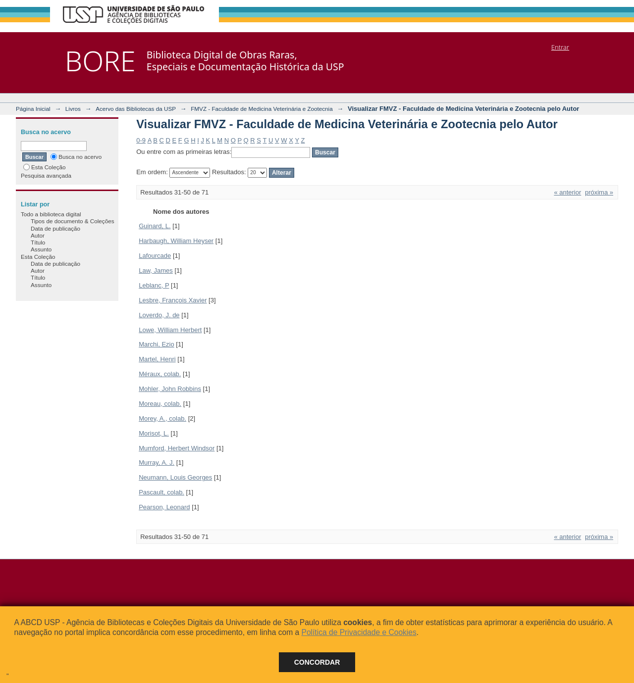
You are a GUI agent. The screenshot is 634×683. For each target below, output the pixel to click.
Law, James (156, 270)
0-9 (141, 140)
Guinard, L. (154, 226)
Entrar (560, 47)
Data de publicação (55, 228)
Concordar (317, 662)
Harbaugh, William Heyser (176, 240)
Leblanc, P (154, 285)
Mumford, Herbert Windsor (176, 448)
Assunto (41, 249)
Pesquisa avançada (46, 175)
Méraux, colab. (160, 374)
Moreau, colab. (160, 403)
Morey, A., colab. (162, 418)
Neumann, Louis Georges (175, 477)
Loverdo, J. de (159, 315)
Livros (73, 108)
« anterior (567, 192)
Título (38, 242)
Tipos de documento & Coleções (72, 221)
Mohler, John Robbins (170, 388)
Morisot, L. (154, 433)
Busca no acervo (76, 156)
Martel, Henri (157, 359)
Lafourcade (155, 255)
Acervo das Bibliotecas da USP (136, 108)
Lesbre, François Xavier (173, 300)
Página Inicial (33, 108)
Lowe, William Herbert (170, 330)
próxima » (599, 192)
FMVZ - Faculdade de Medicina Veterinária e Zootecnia (262, 108)
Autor (38, 235)
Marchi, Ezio (156, 344)
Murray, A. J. (156, 462)
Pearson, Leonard (164, 507)
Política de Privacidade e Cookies (358, 632)
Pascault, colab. (161, 492)
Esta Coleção (44, 167)
